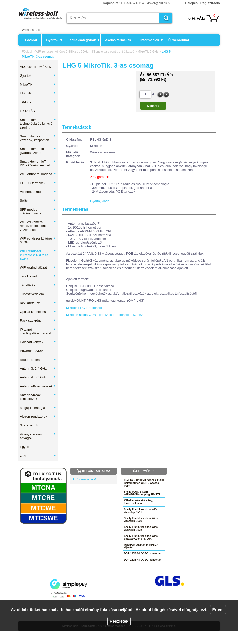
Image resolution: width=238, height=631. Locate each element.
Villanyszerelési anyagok (38, 436)
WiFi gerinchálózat (38, 267)
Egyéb (24, 447)
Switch (38, 201)
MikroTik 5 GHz (148, 51)
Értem (218, 610)
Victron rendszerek (38, 416)
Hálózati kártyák (38, 342)
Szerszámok (29, 425)
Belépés (191, 3)
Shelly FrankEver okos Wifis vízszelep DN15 (141, 511)
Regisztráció (210, 3)
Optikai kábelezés (38, 312)
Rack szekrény (38, 320)
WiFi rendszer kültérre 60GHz (38, 240)
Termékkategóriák (83, 40)
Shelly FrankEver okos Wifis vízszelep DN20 (141, 519)
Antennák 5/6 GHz (38, 377)
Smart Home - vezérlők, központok (38, 138)
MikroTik (38, 84)
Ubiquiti (38, 93)
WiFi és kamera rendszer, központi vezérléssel (38, 226)
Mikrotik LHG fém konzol (84, 308)
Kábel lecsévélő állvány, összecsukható (138, 502)
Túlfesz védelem (32, 294)
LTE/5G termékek (38, 183)
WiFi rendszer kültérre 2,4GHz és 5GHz (61, 51)
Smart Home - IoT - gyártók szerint (38, 151)
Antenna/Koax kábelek (38, 386)
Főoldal (31, 40)
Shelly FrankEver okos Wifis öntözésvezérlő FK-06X (141, 537)
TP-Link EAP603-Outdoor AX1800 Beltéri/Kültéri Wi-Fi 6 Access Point (144, 483)
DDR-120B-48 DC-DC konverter (142, 559)
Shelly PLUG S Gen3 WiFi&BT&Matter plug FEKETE (142, 493)
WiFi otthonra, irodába (38, 174)
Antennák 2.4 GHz (38, 368)
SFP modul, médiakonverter (38, 211)
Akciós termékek (118, 40)
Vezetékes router (38, 192)
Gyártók (54, 40)
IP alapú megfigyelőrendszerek (38, 331)
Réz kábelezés (38, 303)
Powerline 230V (31, 351)
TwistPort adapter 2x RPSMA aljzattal (141, 546)
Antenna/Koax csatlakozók (38, 397)
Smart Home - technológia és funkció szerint (38, 123)
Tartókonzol (38, 276)
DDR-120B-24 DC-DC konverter (142, 553)
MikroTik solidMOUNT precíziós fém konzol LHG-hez (104, 315)
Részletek (119, 621)
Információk (151, 40)
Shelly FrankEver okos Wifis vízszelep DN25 (141, 528)
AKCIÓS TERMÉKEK (35, 67)
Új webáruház (179, 40)
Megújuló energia (38, 408)
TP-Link (38, 102)
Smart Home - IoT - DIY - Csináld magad (38, 163)
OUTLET (38, 456)
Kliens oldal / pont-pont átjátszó (113, 51)
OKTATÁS (27, 111)
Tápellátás (38, 285)
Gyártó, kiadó (99, 201)
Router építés (38, 360)
